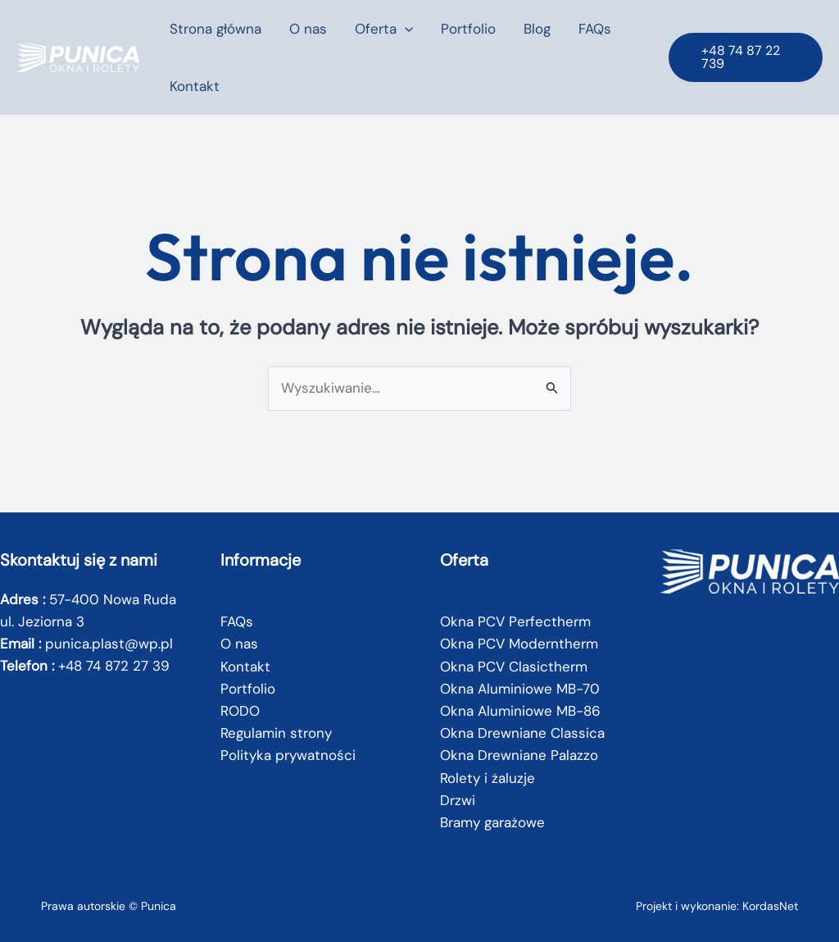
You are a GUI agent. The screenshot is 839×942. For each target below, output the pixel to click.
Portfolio (468, 29)
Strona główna (215, 29)
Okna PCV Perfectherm (515, 621)
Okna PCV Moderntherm (519, 644)
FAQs (594, 29)
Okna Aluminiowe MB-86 (520, 711)
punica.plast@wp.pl (109, 644)
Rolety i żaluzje (487, 778)
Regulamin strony (276, 733)
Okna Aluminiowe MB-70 (520, 689)
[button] (405, 28)
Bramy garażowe (492, 822)
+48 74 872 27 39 (114, 666)
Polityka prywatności (288, 755)
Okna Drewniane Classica (522, 733)
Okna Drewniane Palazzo (519, 755)
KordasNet (770, 906)
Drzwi (457, 800)
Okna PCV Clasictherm (513, 667)
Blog (537, 29)
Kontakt (195, 86)
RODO (240, 711)
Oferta (384, 28)
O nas (308, 29)
